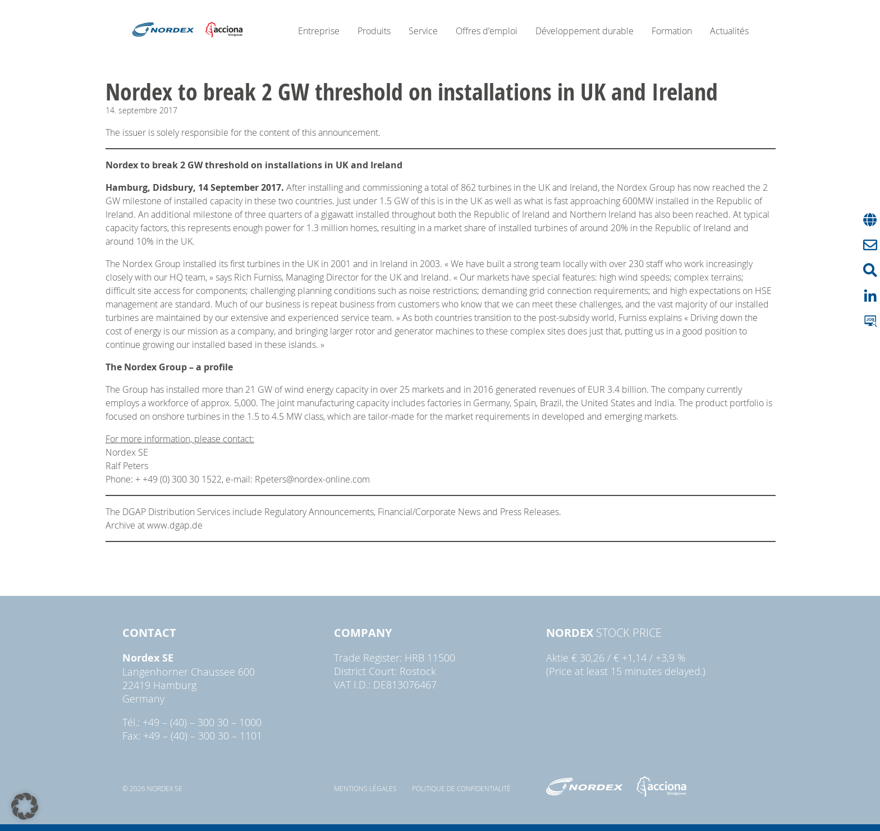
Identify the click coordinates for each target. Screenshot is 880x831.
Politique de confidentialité (461, 788)
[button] (24, 806)
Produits (374, 31)
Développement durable (584, 31)
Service (423, 31)
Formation (672, 31)
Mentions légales (365, 788)
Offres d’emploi (486, 31)
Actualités (729, 31)
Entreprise (319, 31)
